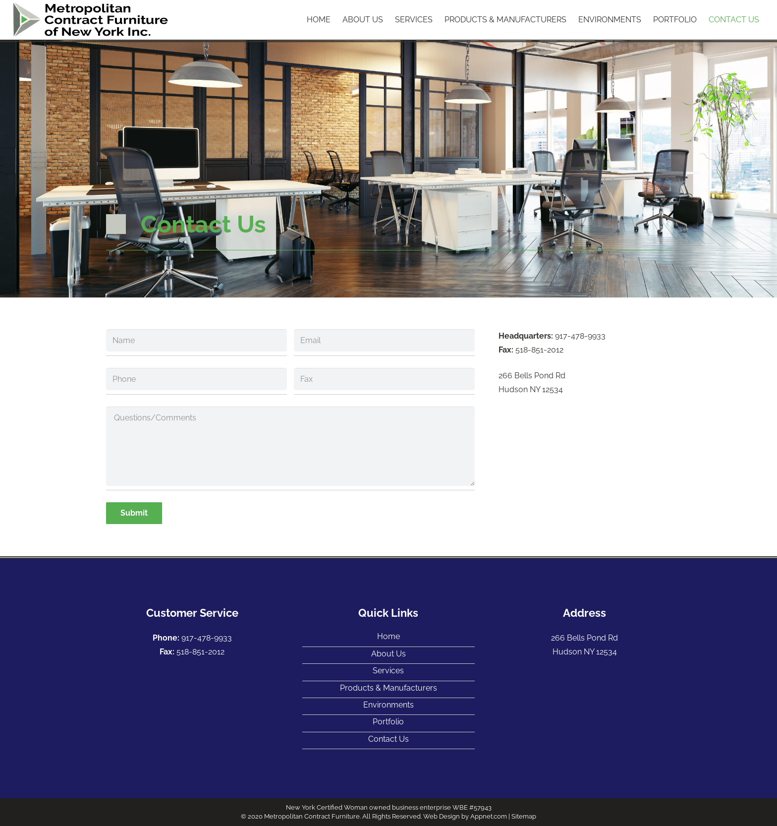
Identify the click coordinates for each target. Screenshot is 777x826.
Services (388, 670)
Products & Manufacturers (388, 688)
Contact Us (388, 739)
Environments (388, 704)
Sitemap (523, 816)
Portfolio (388, 721)
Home (388, 636)
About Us (388, 653)
